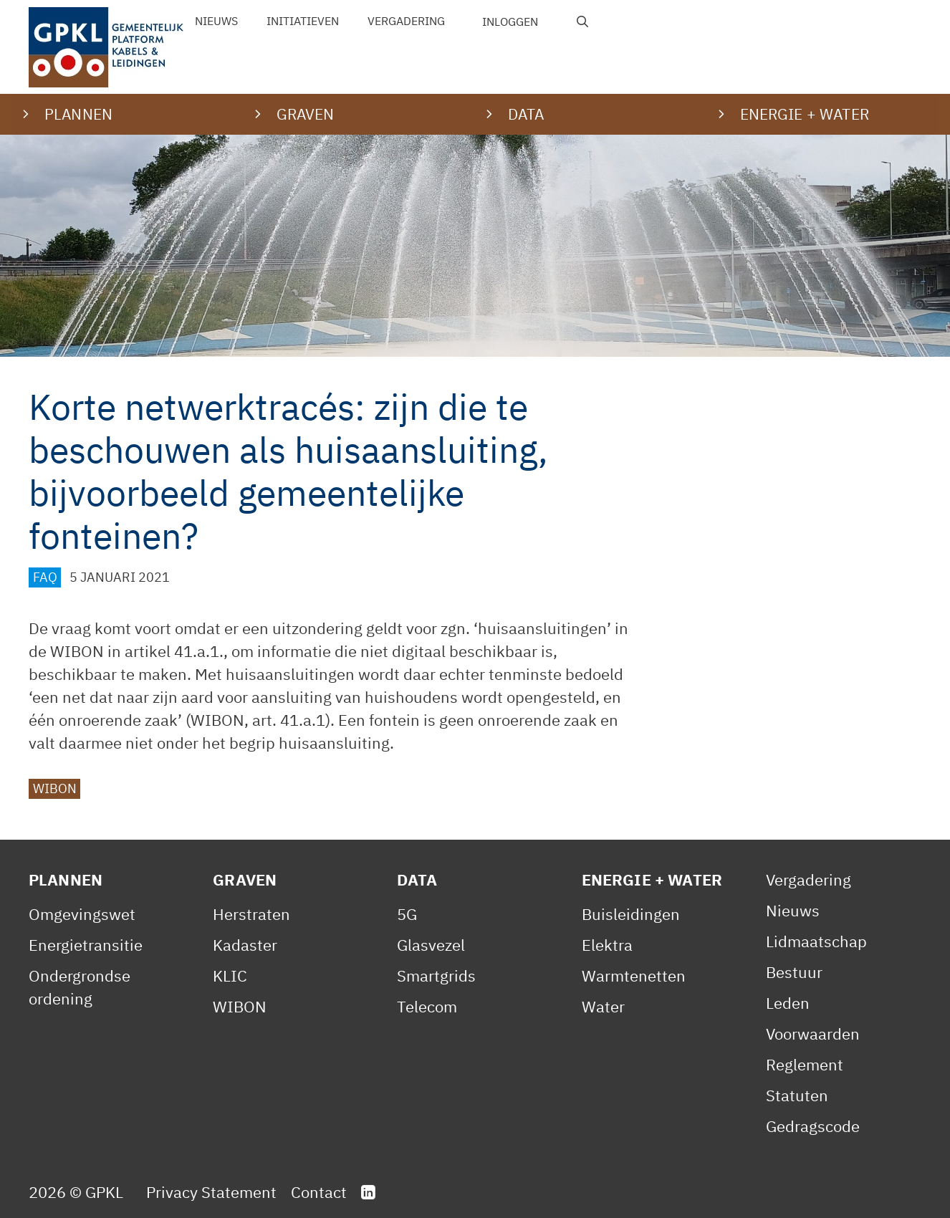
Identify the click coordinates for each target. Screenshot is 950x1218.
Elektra (607, 944)
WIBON (55, 788)
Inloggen (510, 21)
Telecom (427, 1006)
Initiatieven (303, 21)
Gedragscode (813, 1126)
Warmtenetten (634, 975)
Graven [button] (306, 114)
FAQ (45, 577)
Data (417, 879)
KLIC (230, 975)
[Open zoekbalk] (583, 21)
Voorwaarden (813, 1033)
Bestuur (794, 972)
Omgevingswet (82, 913)
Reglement (804, 1064)
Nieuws (216, 21)
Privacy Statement (211, 1191)
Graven (245, 879)
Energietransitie (86, 944)
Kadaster (245, 944)
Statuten (797, 1095)
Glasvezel (431, 944)
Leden (788, 1002)
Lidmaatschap (816, 941)
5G (407, 913)
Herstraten (251, 913)
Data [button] (526, 114)
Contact (319, 1191)
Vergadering (406, 21)
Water (603, 1006)
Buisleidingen (631, 913)
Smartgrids (436, 975)
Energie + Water (652, 879)
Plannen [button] (78, 114)
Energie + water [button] (804, 114)
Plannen (65, 879)
